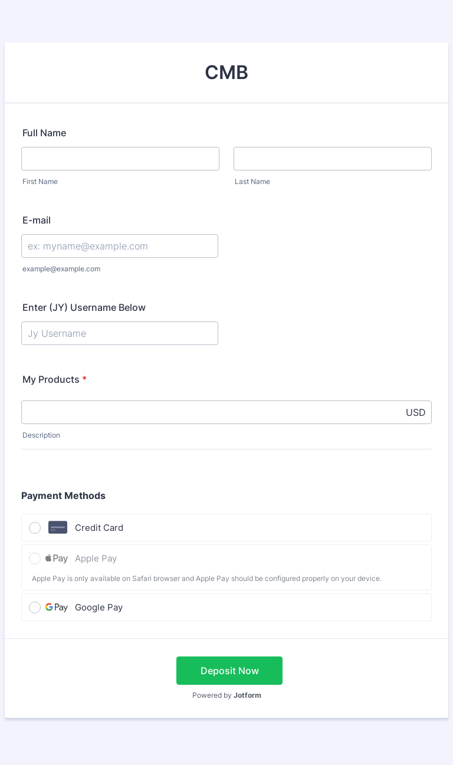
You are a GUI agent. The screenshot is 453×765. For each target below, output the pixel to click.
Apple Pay (96, 558)
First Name (40, 181)
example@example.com (61, 268)
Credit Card (99, 527)
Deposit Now (230, 671)
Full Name (44, 133)
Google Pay (99, 607)
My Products (54, 379)
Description (41, 435)
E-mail (36, 220)
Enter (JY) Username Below (84, 307)
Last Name (252, 181)
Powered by (226, 695)
